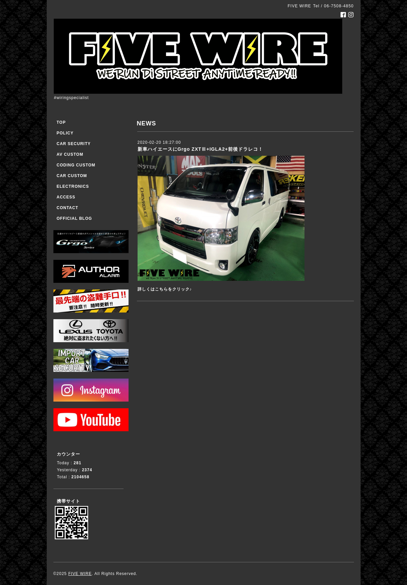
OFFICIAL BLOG (74, 218)
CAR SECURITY (74, 143)
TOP (61, 122)
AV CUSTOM (70, 154)
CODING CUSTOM (76, 165)
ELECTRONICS (73, 186)
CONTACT (67, 207)
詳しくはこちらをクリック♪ (165, 289)
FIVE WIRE (79, 573)
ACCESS (66, 197)
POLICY (65, 133)
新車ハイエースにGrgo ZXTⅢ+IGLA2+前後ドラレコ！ (200, 149)
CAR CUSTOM (72, 175)
